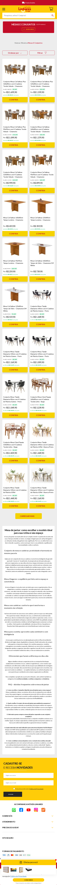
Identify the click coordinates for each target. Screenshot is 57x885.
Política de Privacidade (36, 789)
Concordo (28, 880)
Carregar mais (27, 516)
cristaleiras (45, 679)
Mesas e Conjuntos (35, 43)
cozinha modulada (22, 679)
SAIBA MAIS (28, 29)
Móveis (23, 43)
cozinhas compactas (34, 679)
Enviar (10, 794)
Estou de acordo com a (29, 789)
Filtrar (42, 53)
